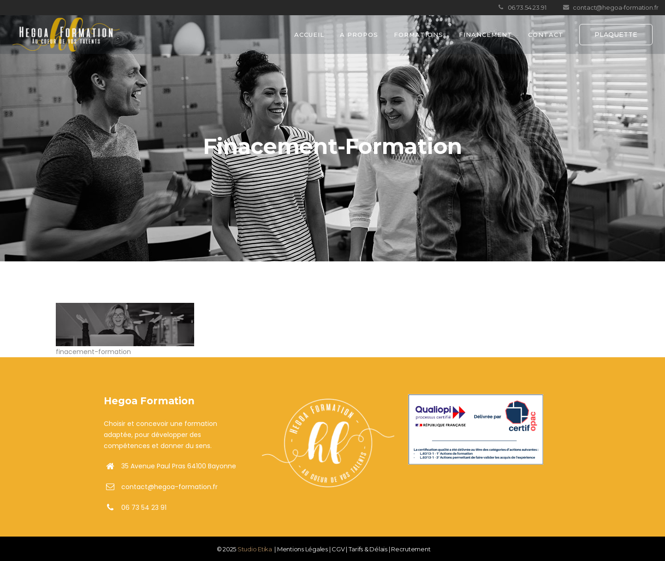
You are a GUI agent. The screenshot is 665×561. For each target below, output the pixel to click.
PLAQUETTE (615, 34)
